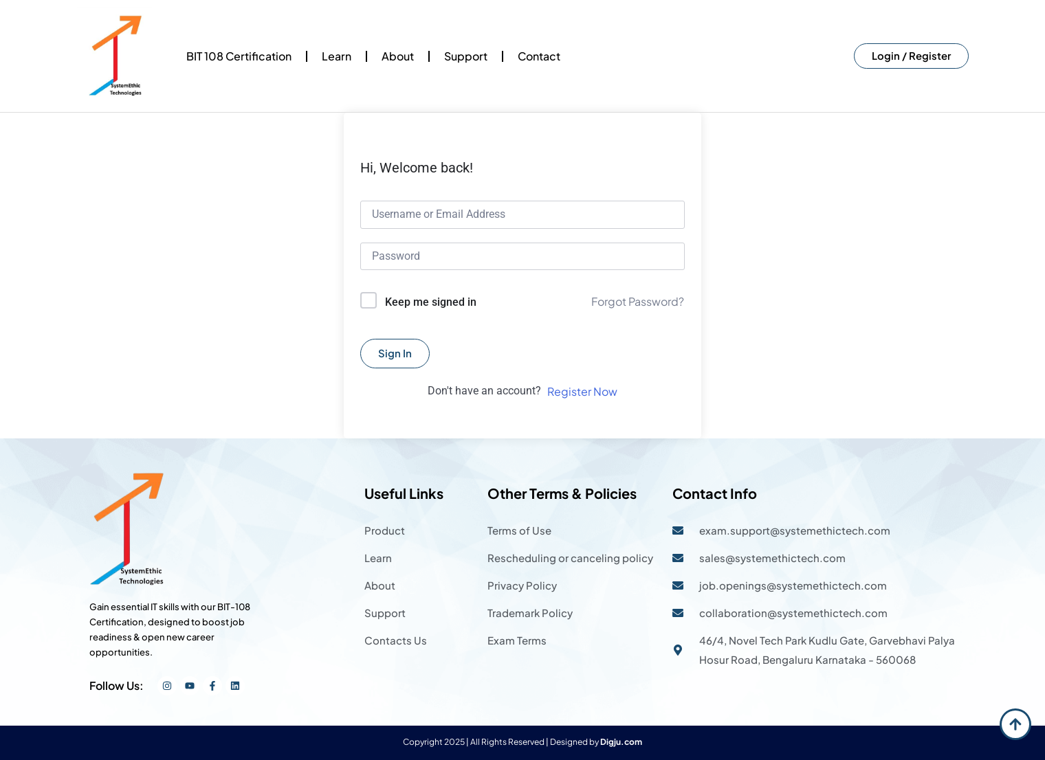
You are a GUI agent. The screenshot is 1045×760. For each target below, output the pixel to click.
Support (465, 56)
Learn (336, 56)
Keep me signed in (430, 302)
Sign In (395, 352)
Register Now (582, 391)
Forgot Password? (637, 301)
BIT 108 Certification (239, 56)
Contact (539, 56)
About (398, 56)
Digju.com (621, 742)
